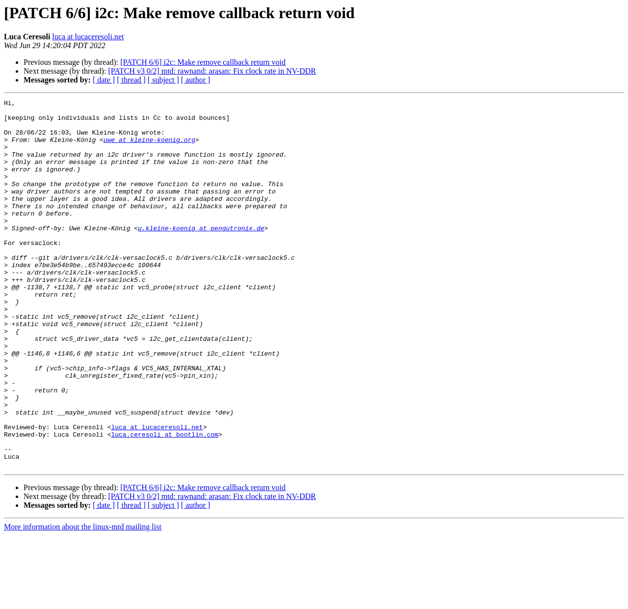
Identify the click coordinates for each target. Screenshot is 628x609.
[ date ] (104, 80)
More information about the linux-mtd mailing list (82, 600)
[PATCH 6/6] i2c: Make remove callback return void (203, 62)
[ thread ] (131, 80)
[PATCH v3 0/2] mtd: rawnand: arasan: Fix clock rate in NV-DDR (212, 71)
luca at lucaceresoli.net (88, 36)
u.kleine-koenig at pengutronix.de (201, 254)
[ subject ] (163, 80)
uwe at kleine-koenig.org (149, 148)
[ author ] (195, 80)
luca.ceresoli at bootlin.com (164, 502)
